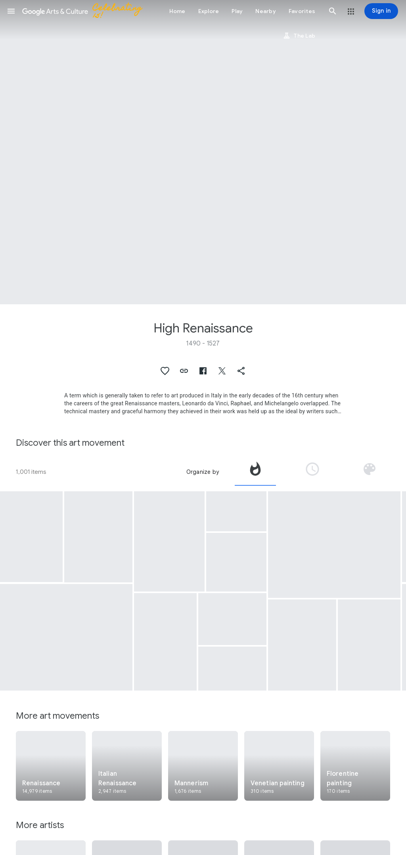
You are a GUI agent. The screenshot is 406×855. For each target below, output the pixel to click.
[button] (11, 11)
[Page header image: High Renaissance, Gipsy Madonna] (203, 152)
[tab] (255, 472)
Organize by (202, 471)
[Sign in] (381, 11)
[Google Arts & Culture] (85, 11)
